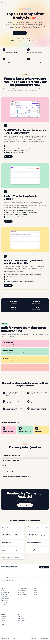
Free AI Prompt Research (22, 588)
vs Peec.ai (3, 628)
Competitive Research (5, 598)
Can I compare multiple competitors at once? (25, 471)
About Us (36, 586)
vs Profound (3, 630)
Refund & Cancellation (22, 620)
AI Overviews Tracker (5, 592)
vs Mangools (3, 626)
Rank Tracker (3, 586)
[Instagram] (5, 580)
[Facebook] (12, 580)
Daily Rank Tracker (4, 604)
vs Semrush (3, 618)
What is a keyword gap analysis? (25, 465)
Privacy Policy (20, 616)
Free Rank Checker (21, 586)
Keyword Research (4, 596)
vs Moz (2, 622)
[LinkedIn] (7, 580)
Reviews (36, 590)
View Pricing (32, 33)
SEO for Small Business (5, 602)
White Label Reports (4, 600)
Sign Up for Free (20, 33)
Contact (35, 594)
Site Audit (3, 590)
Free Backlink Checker (22, 590)
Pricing (35, 588)
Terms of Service (21, 618)
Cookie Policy (20, 622)
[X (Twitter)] (2, 580)
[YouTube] (10, 580)
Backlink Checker (4, 588)
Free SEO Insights (21, 592)
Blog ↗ (35, 592)
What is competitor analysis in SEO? (25, 455)
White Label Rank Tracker (5, 606)
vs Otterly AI (3, 633)
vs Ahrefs (3, 620)
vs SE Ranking (3, 624)
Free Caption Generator (22, 594)
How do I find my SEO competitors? (25, 460)
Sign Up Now (8, 156)
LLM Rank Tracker (4, 594)
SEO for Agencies (4, 608)
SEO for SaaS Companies (5, 611)
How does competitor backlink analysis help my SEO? (25, 476)
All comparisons (4, 616)
